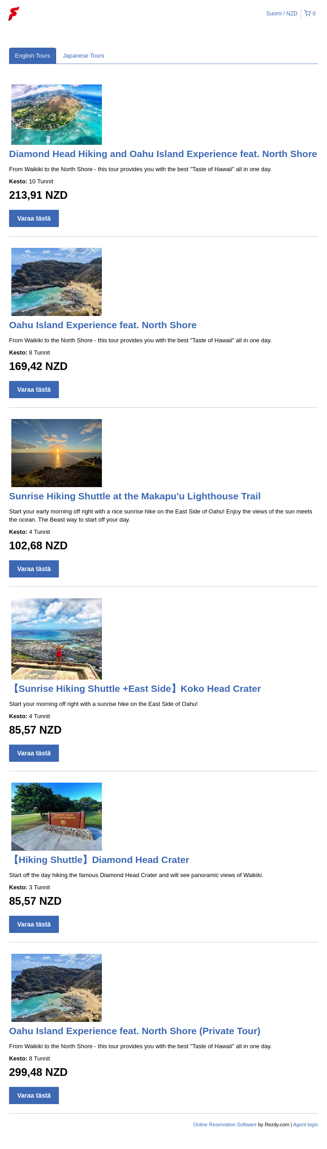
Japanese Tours (84, 55)
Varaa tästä (34, 218)
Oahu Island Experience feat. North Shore (103, 325)
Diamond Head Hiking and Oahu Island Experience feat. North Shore (163, 153)
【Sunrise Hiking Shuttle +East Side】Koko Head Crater (135, 688)
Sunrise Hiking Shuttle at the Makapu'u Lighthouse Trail (135, 496)
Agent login (305, 1124)
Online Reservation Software (225, 1124)
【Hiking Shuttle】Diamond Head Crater (99, 859)
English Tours (32, 55)
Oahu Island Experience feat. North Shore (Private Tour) (134, 1031)
